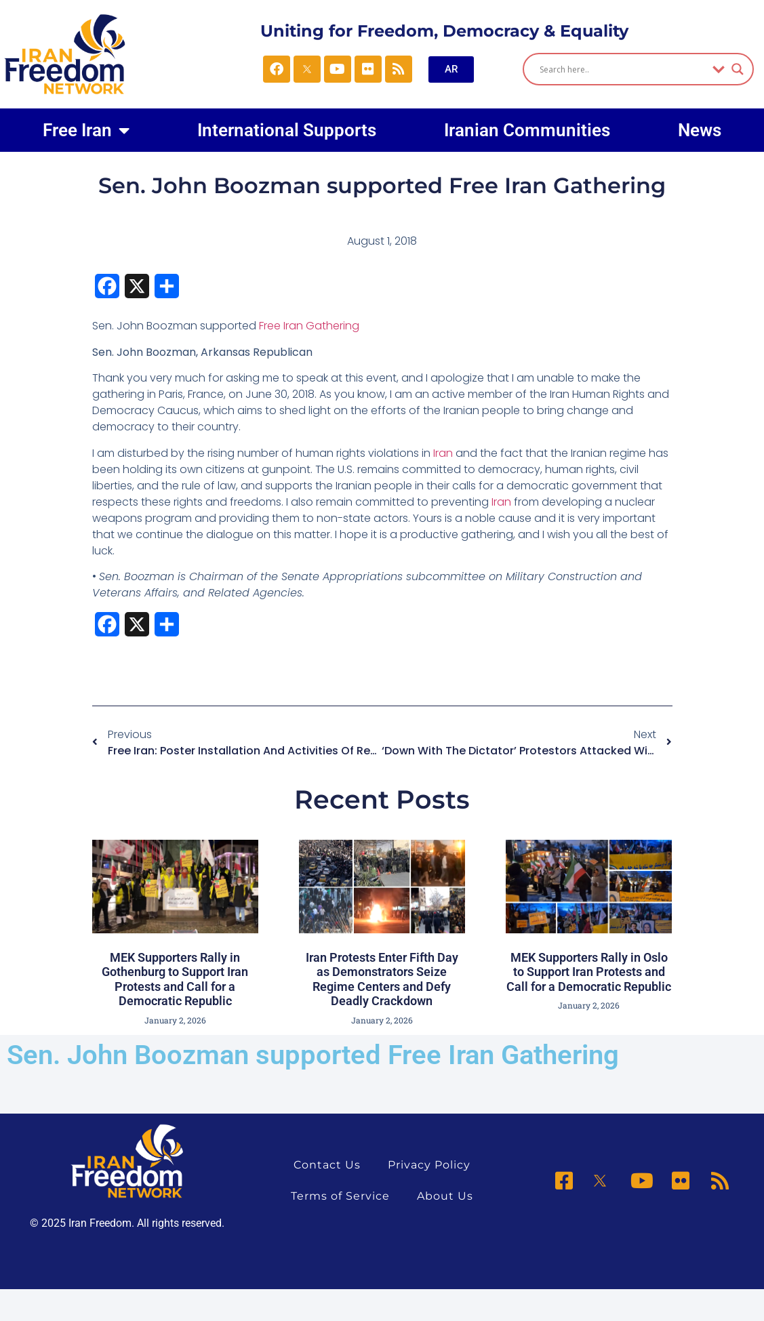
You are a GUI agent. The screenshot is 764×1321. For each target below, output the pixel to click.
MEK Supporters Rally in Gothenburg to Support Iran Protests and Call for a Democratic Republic (175, 979)
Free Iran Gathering (309, 325)
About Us (445, 1196)
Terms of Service (340, 1196)
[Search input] (623, 69)
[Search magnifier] (737, 69)
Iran (443, 453)
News (699, 130)
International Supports (286, 130)
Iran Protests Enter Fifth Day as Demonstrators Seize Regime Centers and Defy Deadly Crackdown (382, 979)
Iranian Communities (527, 130)
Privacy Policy (429, 1164)
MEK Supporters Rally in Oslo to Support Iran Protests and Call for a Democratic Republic (588, 972)
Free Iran (86, 130)
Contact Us (327, 1164)
